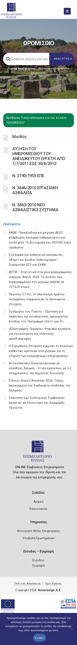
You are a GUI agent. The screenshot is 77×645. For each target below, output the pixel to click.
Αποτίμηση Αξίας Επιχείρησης (38, 531)
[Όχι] (72, 631)
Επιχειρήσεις (39, 72)
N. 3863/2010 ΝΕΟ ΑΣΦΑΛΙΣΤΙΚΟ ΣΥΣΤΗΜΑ (35, 207)
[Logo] (38, 453)
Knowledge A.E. (50, 590)
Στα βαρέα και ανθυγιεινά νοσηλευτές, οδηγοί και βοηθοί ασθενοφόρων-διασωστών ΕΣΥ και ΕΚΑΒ (36, 260)
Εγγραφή (38, 565)
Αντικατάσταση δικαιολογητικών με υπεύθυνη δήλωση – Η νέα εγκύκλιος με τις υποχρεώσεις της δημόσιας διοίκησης (40, 368)
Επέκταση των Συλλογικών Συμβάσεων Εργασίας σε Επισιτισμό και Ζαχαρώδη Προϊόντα (37, 403)
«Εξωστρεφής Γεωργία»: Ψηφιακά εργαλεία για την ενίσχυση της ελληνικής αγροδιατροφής (39, 333)
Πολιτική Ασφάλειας (27, 583)
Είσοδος (38, 560)
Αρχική (38, 501)
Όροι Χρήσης (53, 583)
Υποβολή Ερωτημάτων (38, 538)
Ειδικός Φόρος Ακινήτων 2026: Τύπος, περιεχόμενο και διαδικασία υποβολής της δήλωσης (40, 385)
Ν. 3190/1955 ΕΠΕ (28, 175)
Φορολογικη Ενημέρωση (53, 68)
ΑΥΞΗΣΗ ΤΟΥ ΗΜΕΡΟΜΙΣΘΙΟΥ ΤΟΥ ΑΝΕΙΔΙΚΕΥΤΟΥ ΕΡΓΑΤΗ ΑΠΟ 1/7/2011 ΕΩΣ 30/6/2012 (38, 156)
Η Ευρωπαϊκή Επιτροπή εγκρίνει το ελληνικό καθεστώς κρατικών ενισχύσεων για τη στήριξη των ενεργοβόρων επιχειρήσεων (41, 351)
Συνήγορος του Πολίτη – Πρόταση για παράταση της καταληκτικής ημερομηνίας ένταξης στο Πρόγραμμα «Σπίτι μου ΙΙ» (38, 316)
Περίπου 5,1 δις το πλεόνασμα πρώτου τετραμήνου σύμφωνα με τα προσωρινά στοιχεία (37, 299)
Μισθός (19, 136)
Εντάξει (39, 637)
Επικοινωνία (38, 509)
